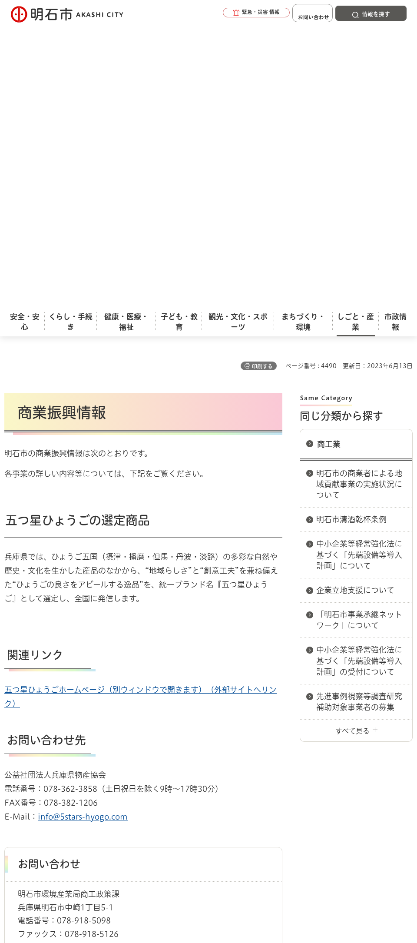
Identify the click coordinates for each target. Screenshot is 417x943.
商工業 (329, 149)
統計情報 (252, 870)
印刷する (262, 71)
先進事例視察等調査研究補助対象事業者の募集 (359, 406)
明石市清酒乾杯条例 (351, 224)
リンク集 (59, 763)
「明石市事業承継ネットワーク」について (359, 324)
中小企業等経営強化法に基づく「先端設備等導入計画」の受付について (359, 365)
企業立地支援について (355, 295)
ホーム (13, 718)
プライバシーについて (319, 749)
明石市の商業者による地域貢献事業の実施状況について (359, 189)
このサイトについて (76, 749)
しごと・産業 (48, 718)
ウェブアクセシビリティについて (196, 749)
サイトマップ (130, 763)
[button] (234, 13)
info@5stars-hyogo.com (83, 521)
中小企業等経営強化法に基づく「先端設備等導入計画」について (359, 259)
